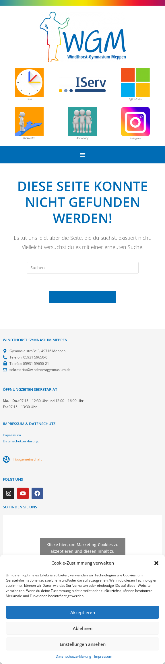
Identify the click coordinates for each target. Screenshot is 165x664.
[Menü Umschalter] (83, 155)
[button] (156, 563)
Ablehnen (82, 628)
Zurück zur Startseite (82, 296)
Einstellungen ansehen (83, 644)
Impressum (103, 656)
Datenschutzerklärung (73, 656)
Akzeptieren (82, 612)
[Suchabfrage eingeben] (83, 267)
